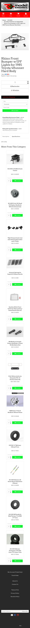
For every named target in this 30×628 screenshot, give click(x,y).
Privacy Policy (15, 593)
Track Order (15, 575)
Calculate (15, 110)
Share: (6, 74)
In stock (17, 180)
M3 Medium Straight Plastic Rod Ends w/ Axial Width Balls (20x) (15, 343)
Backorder (15, 86)
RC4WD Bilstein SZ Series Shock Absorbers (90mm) (15, 481)
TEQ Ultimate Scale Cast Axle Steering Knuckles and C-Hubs (15, 239)
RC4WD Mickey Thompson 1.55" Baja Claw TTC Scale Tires (15, 550)
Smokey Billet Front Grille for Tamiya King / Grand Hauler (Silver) (15, 308)
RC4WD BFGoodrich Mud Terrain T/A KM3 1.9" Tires (15, 516)
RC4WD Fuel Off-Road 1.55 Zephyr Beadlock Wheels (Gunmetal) (15, 205)
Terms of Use (15, 590)
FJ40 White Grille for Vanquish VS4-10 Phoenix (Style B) (15, 378)
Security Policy (15, 596)
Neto (20, 625)
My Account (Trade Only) (15, 572)
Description (5, 136)
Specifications (16, 136)
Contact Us (15, 584)
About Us (15, 581)
